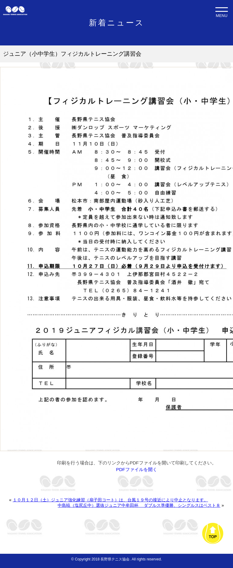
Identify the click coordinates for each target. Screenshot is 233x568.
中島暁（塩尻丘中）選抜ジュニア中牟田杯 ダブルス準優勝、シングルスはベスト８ (139, 505)
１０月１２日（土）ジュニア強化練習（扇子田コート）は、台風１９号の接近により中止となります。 (110, 499)
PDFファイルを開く (136, 469)
